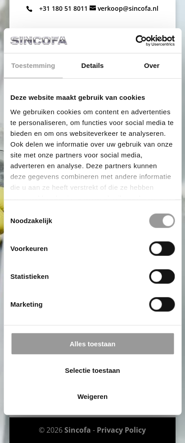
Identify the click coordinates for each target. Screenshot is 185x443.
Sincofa (77, 430)
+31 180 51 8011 (63, 8)
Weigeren (92, 396)
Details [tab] (92, 65)
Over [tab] (152, 65)
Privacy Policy (121, 430)
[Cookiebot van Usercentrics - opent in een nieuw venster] (135, 40)
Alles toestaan (93, 344)
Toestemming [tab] (33, 65)
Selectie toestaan (92, 370)
